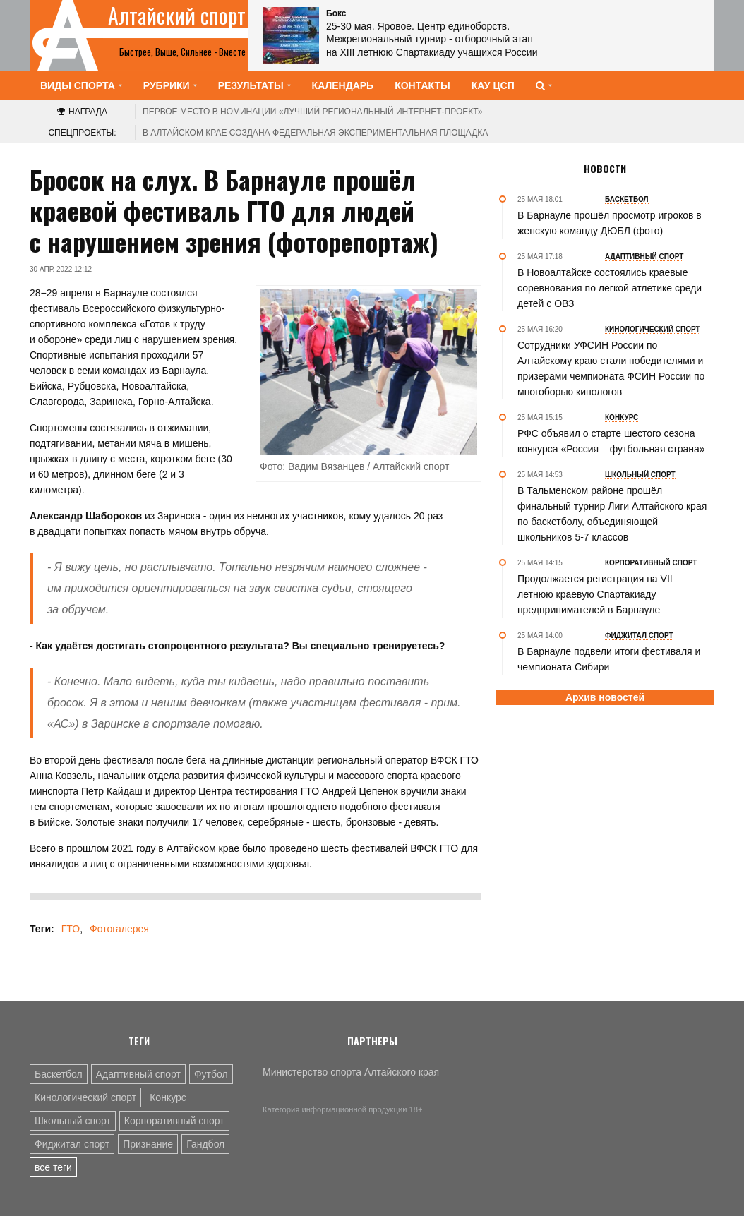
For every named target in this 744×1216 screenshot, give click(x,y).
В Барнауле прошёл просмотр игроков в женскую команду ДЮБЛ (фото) (609, 223)
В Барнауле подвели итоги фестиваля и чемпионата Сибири (608, 659)
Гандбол (205, 1144)
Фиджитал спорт (72, 1144)
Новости (605, 169)
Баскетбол (59, 1074)
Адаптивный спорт (138, 1074)
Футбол (211, 1074)
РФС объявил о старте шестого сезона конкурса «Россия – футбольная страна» (611, 441)
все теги (53, 1167)
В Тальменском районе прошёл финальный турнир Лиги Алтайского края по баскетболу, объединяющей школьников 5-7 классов (612, 514)
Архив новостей (604, 697)
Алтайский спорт (177, 15)
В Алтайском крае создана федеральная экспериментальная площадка (315, 133)
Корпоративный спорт (174, 1120)
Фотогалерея (119, 928)
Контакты (422, 85)
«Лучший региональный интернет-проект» (313, 111)
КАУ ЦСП (493, 85)
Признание (148, 1144)
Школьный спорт (73, 1120)
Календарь (343, 85)
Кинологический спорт (85, 1097)
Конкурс (168, 1097)
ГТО (70, 928)
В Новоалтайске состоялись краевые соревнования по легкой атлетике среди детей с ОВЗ (609, 288)
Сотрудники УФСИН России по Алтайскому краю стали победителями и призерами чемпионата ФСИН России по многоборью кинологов (610, 368)
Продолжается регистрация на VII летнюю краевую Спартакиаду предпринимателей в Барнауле (595, 594)
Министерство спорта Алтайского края (351, 1072)
